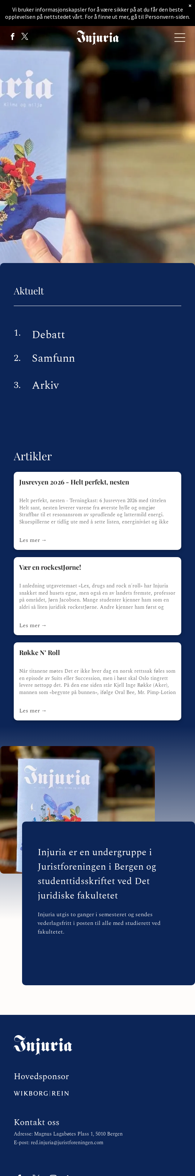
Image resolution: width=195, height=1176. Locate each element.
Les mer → (33, 540)
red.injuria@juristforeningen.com (67, 1142)
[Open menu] (179, 37)
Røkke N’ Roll (39, 652)
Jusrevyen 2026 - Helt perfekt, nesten (74, 482)
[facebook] (12, 37)
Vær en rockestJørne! (50, 567)
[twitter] (25, 37)
